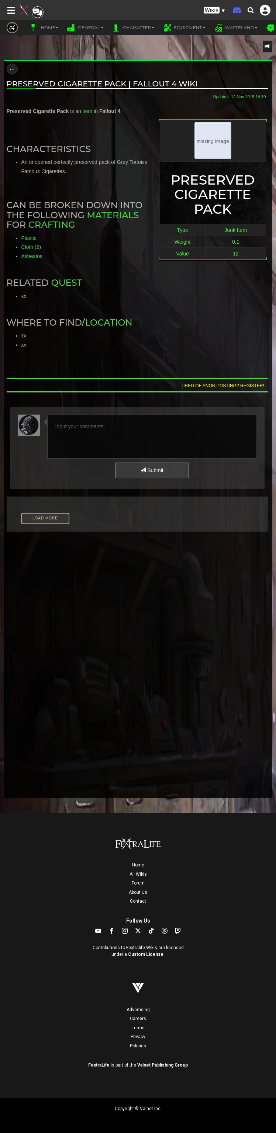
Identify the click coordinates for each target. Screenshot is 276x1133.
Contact (138, 901)
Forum (138, 883)
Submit (152, 470)
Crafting (51, 224)
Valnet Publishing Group (162, 1065)
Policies (138, 1045)
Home (138, 865)
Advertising (138, 1009)
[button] (214, 10)
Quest (66, 282)
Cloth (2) (31, 247)
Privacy (138, 1036)
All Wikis (138, 874)
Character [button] (133, 27)
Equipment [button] (184, 27)
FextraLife (99, 1065)
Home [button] (44, 27)
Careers (138, 1018)
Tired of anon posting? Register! (222, 385)
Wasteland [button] (235, 27)
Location (108, 322)
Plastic (29, 238)
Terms (138, 1027)
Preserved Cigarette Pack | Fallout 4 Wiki (102, 83)
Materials (113, 215)
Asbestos (32, 256)
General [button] (85, 27)
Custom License (145, 954)
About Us (138, 892)
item (87, 111)
